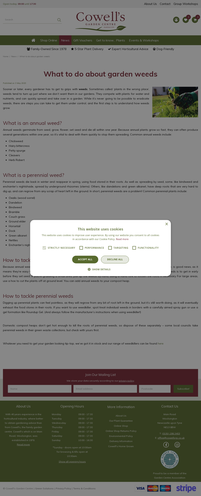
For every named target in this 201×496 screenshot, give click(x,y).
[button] (100, 269)
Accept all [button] (85, 259)
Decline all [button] (115, 259)
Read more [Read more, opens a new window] (122, 239)
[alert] (100, 248)
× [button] (166, 224)
